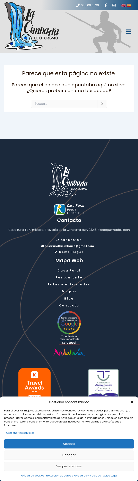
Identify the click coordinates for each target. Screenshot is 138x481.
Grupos (69, 291)
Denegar (69, 455)
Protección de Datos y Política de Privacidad (73, 475)
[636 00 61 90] (87, 5)
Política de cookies (32, 475)
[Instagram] (114, 5)
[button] (132, 402)
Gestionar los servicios (20, 433)
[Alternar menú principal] (128, 31)
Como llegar (69, 252)
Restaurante (69, 277)
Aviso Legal (110, 475)
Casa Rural (69, 270)
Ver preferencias (69, 466)
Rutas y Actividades (69, 284)
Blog (69, 298)
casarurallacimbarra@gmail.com (67, 246)
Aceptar (69, 444)
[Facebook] (106, 5)
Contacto (69, 305)
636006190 (69, 240)
